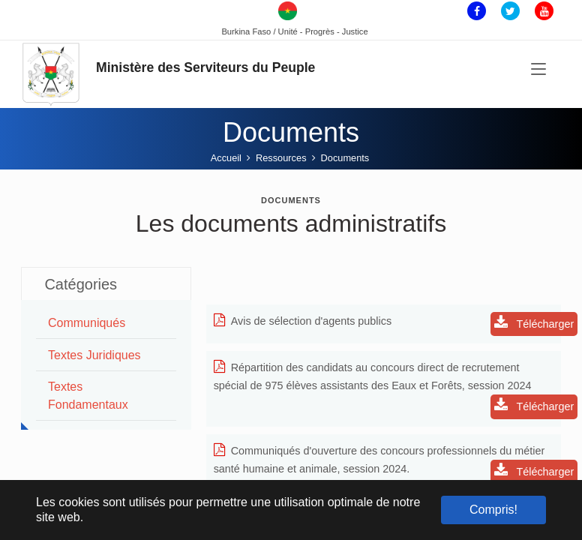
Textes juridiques (94, 355)
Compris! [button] (494, 509)
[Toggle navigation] (538, 71)
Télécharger (534, 323)
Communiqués (86, 322)
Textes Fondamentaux (88, 395)
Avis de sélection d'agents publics (303, 321)
